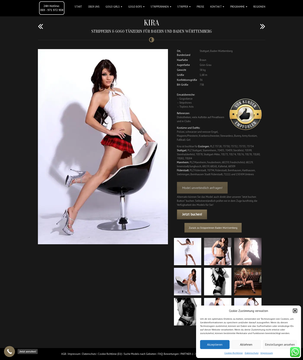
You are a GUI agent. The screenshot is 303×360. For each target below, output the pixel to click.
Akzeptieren (214, 344)
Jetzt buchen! (192, 214)
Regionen (259, 6)
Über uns (94, 6)
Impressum (267, 352)
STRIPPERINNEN (161, 6)
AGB (63, 354)
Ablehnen (246, 344)
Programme (238, 6)
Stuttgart (182, 150)
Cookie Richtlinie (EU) (110, 354)
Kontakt (217, 6)
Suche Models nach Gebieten (140, 354)
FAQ (160, 354)
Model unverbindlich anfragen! (202, 191)
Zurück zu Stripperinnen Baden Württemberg (214, 227)
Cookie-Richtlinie (233, 352)
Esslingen (203, 146)
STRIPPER (184, 6)
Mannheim (183, 162)
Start (78, 6)
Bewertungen (171, 354)
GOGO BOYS (136, 6)
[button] (295, 311)
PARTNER (186, 354)
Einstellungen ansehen (280, 344)
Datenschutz (252, 352)
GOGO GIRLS (114, 6)
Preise (200, 6)
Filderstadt (183, 170)
